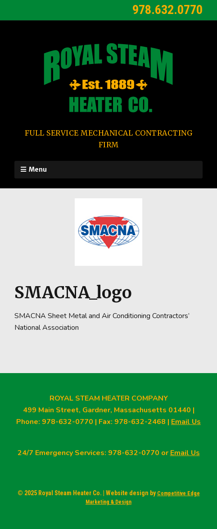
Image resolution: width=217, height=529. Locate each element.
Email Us (186, 422)
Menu (38, 169)
